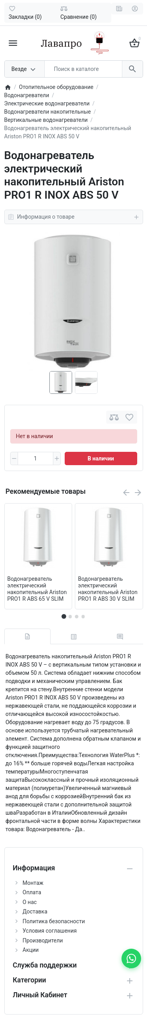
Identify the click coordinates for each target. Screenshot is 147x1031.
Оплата (32, 892)
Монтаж (33, 883)
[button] (70, 616)
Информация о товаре (73, 217)
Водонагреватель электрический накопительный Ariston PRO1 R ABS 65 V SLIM (37, 589)
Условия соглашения (50, 931)
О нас (30, 902)
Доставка (35, 911)
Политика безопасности (54, 921)
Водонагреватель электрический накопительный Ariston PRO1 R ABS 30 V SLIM (108, 589)
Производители (43, 940)
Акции (31, 950)
